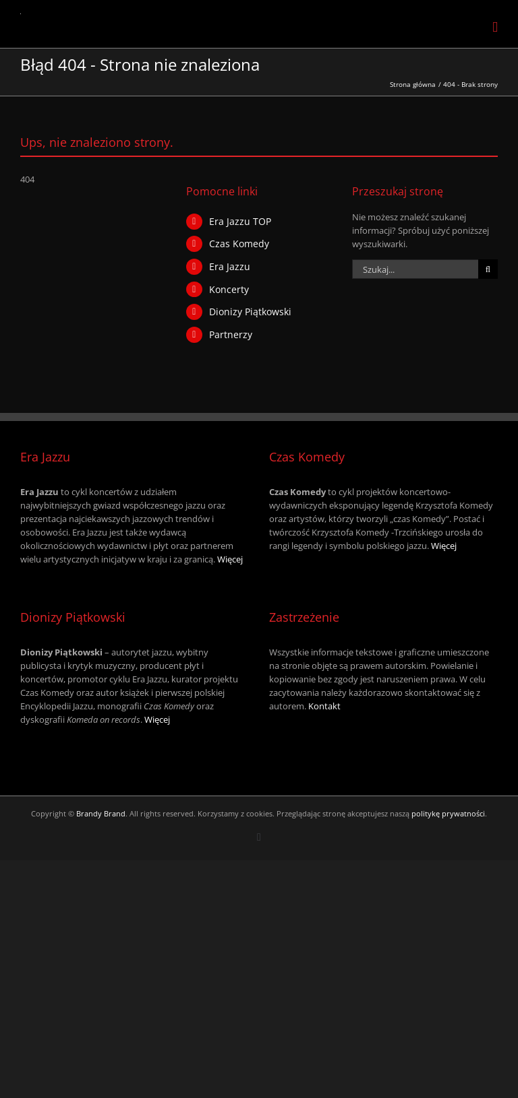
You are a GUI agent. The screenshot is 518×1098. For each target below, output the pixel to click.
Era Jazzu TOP (240, 221)
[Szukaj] (488, 269)
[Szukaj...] (415, 269)
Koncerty (229, 289)
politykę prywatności (448, 813)
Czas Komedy (239, 243)
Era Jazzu (229, 266)
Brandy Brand (100, 813)
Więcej (230, 559)
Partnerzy (230, 334)
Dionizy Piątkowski (250, 311)
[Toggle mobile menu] (495, 27)
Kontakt (324, 706)
